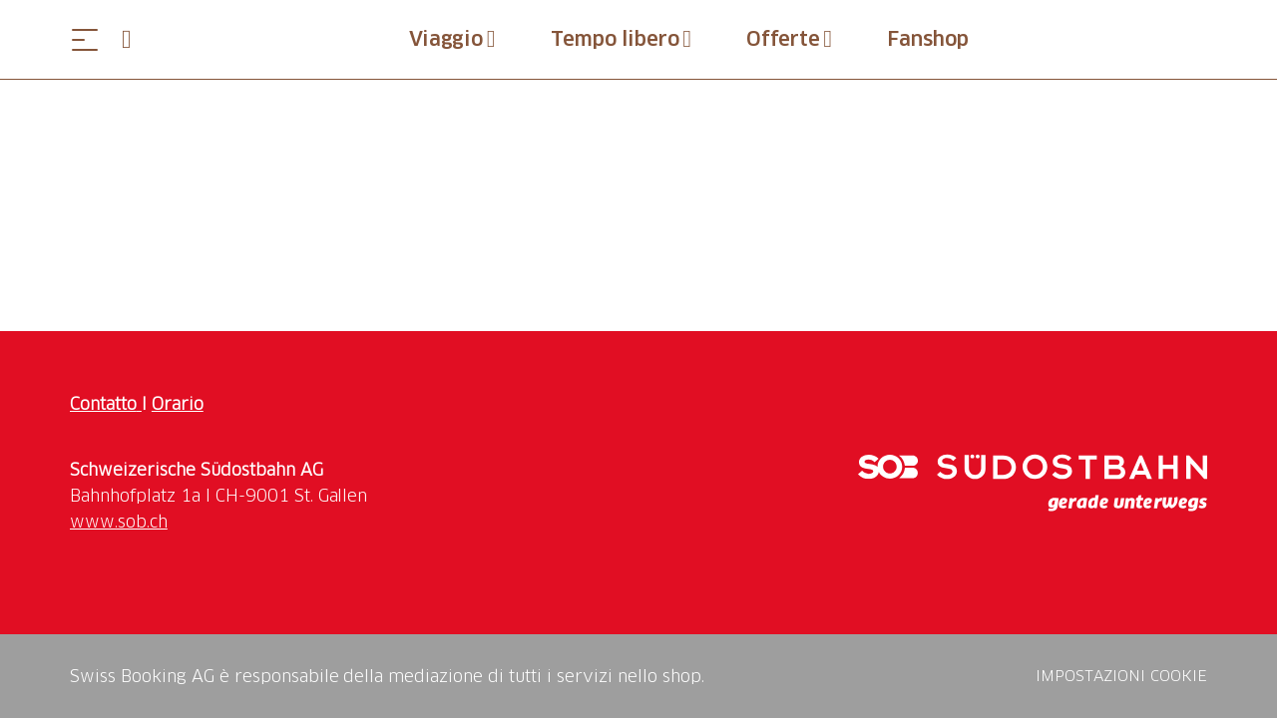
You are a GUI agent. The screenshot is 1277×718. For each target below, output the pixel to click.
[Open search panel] (135, 39)
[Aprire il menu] (85, 39)
